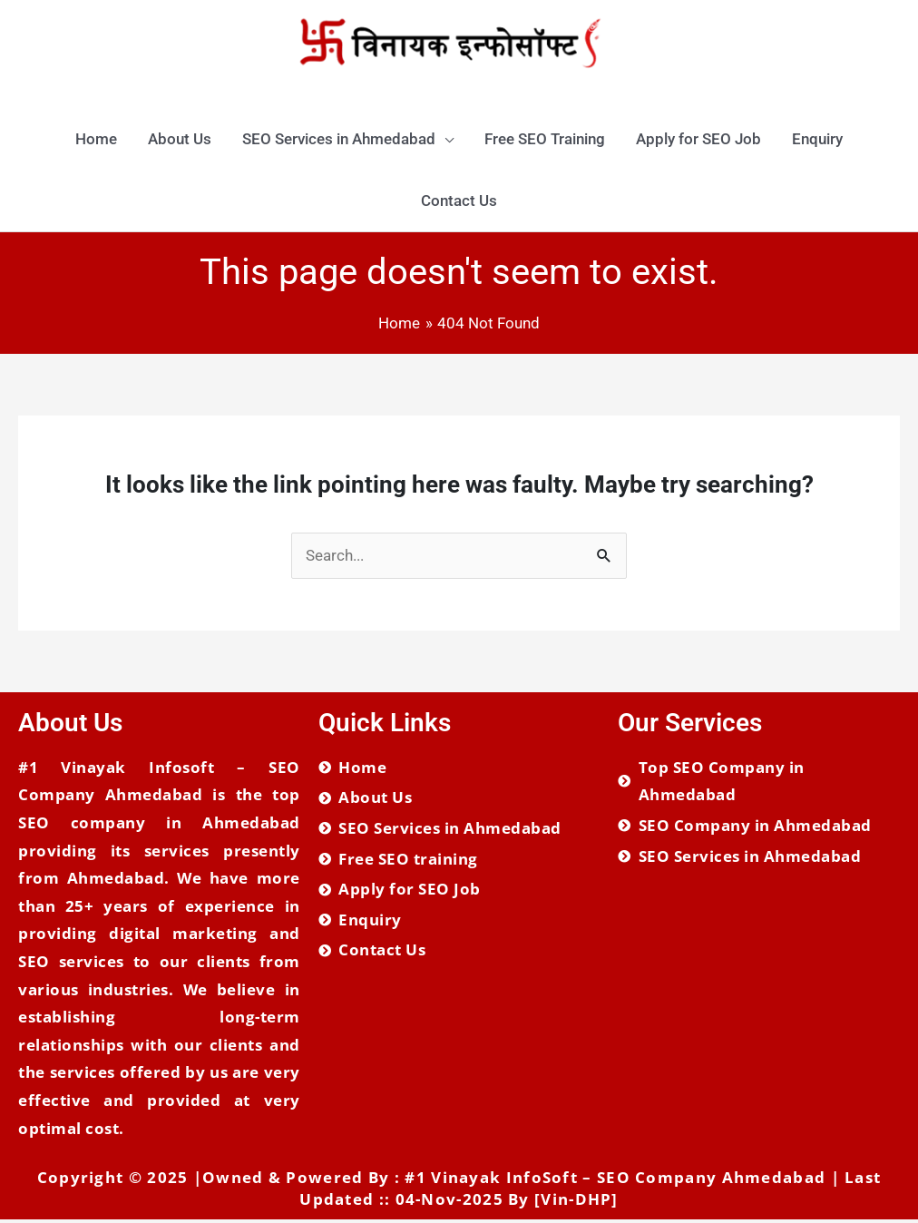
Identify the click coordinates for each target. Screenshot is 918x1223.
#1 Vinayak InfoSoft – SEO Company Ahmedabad (615, 1181)
